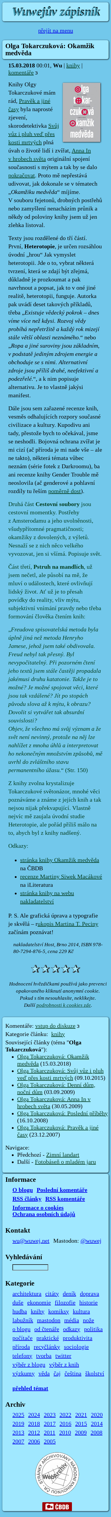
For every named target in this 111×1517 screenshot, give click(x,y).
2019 (18, 1424)
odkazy (71, 1329)
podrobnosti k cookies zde (63, 1005)
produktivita (77, 1338)
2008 (96, 1433)
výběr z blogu (28, 1365)
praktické (47, 1338)
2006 (34, 1441)
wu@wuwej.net (30, 1241)
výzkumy (23, 1373)
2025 (18, 1415)
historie (88, 1302)
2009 (81, 1433)
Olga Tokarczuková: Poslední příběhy (62, 1113)
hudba (19, 1311)
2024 (34, 1415)
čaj (57, 1373)
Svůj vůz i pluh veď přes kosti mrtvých (33, 134)
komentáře (21, 72)
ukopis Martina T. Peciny (68, 924)
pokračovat (21, 175)
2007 (18, 1441)
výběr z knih (64, 1365)
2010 (65, 1433)
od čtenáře (46, 1329)
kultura (81, 1311)
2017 (50, 1424)
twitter (63, 1356)
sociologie (76, 1347)
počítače (22, 1338)
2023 (50, 1415)
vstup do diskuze (55, 1026)
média (71, 1320)
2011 (49, 1433)
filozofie (65, 1302)
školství (94, 1373)
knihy (73, 65)
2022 (65, 1415)
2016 (65, 1424)
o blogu (21, 1329)
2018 (34, 1424)
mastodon (48, 1320)
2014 (97, 1424)
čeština (73, 1373)
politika (93, 1329)
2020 (97, 1415)
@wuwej (91, 1241)
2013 (18, 1433)
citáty (52, 1294)
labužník (22, 1320)
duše (17, 1302)
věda (44, 1373)
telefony (22, 1356)
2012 (34, 1433)
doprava (89, 1294)
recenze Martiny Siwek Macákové (61, 876)
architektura (26, 1294)
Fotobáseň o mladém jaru (65, 1162)
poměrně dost (64, 491)
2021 (81, 1415)
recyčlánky (47, 1347)
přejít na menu (55, 30)
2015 (81, 1424)
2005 (50, 1441)
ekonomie (39, 1302)
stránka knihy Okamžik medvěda (59, 860)
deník (69, 1294)
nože (88, 1320)
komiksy (58, 1311)
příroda (21, 1347)
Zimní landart (62, 1155)
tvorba (44, 1356)
